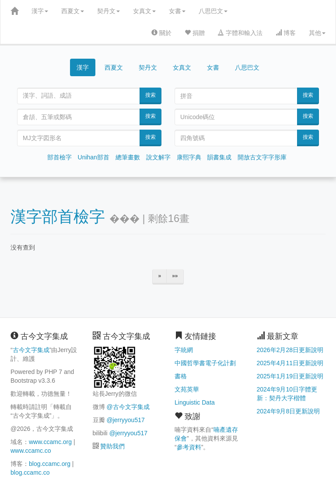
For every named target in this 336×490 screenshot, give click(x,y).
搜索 (150, 95)
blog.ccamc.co (29, 472)
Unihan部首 (93, 157)
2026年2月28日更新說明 (290, 349)
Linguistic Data (195, 402)
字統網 (184, 349)
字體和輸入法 (240, 32)
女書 (177, 10)
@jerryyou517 (125, 419)
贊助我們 (112, 446)
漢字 (40, 10)
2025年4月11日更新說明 (290, 363)
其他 (317, 32)
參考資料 (189, 447)
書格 (181, 376)
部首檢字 (59, 157)
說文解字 (158, 157)
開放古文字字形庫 (262, 157)
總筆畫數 (128, 157)
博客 (286, 32)
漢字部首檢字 (57, 217)
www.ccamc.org (50, 441)
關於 (161, 32)
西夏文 (72, 10)
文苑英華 (187, 389)
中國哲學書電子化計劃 (205, 363)
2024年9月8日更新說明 (288, 411)
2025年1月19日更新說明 (290, 376)
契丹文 (108, 10)
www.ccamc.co (30, 450)
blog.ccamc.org (49, 463)
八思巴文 (213, 10)
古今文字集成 (31, 349)
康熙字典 (189, 157)
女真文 (144, 10)
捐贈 (195, 32)
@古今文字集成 (127, 406)
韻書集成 (219, 157)
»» (175, 276)
